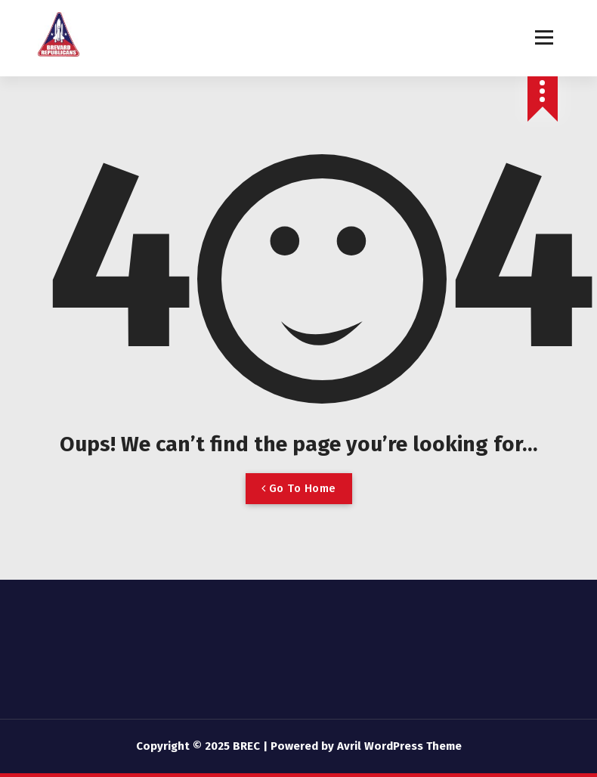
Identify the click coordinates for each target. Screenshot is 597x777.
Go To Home (298, 488)
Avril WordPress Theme (399, 746)
